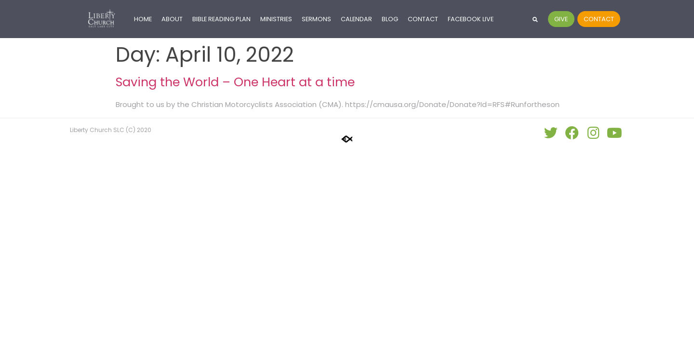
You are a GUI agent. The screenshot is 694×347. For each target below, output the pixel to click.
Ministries (276, 19)
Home (143, 19)
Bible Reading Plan (221, 19)
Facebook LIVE (471, 19)
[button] (535, 19)
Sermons (316, 19)
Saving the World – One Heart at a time (235, 82)
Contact (423, 19)
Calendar (356, 19)
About (172, 19)
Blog (390, 19)
